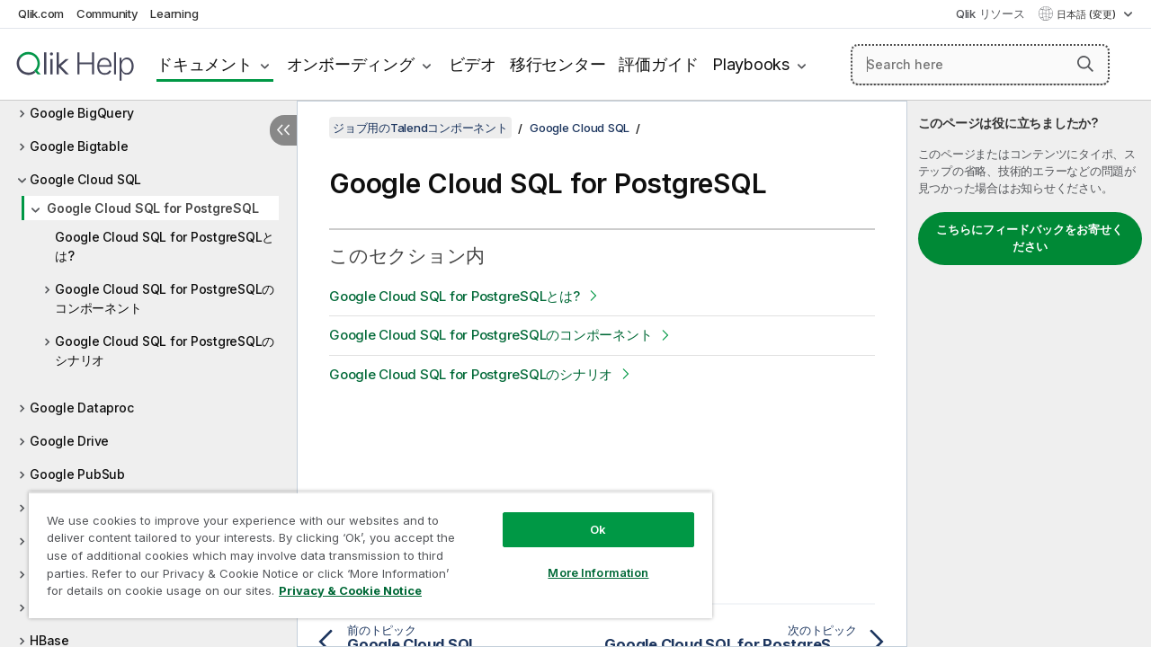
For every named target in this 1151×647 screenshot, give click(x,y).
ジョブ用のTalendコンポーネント (420, 127)
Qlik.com (41, 13)
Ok (584, 516)
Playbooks (751, 64)
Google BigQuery (81, 112)
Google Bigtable (79, 146)
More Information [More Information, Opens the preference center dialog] (584, 559)
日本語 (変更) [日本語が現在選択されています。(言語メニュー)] (1088, 14)
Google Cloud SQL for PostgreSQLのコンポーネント (164, 298)
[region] (362, 548)
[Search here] (980, 65)
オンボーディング (351, 64)
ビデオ (472, 64)
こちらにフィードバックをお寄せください (1029, 238)
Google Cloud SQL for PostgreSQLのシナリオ (164, 350)
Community (107, 13)
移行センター (558, 64)
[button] (1085, 64)
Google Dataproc (81, 407)
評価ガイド (659, 64)
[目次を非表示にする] (283, 130)
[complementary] (1029, 374)
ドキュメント (204, 64)
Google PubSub (77, 474)
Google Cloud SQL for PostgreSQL (152, 208)
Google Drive (69, 440)
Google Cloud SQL (85, 179)
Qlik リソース (990, 13)
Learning (174, 13)
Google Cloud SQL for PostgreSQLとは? (164, 246)
